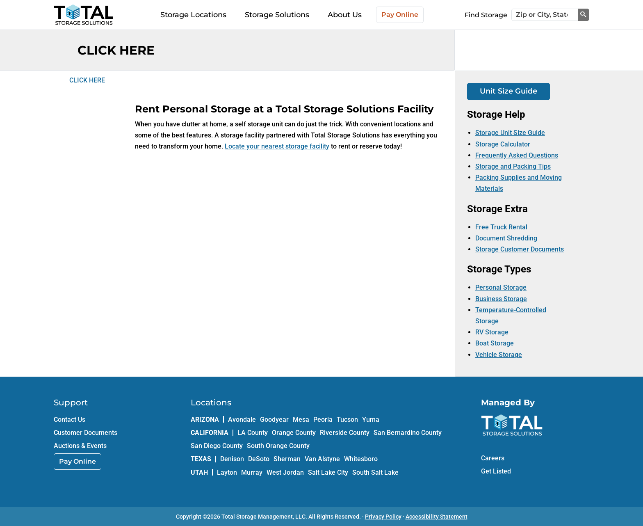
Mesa (301, 419)
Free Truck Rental (501, 227)
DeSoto (258, 459)
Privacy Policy (383, 516)
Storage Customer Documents (519, 249)
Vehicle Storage (498, 355)
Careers (492, 458)
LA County (252, 433)
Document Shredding (506, 238)
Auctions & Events (80, 446)
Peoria (323, 419)
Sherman (287, 459)
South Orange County (278, 446)
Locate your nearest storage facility (277, 146)
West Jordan (285, 472)
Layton (227, 472)
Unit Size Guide (508, 91)
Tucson (347, 419)
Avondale (242, 419)
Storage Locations (193, 14)
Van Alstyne (322, 459)
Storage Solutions (277, 14)
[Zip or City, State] (544, 15)
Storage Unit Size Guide (510, 133)
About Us (345, 14)
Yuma (370, 419)
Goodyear (274, 419)
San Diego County (217, 446)
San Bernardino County (408, 433)
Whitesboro (361, 459)
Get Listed (496, 471)
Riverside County (344, 433)
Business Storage (501, 299)
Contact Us (69, 419)
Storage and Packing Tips (513, 166)
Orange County (294, 433)
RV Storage (491, 332)
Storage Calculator (502, 144)
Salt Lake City (328, 472)
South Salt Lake (375, 472)
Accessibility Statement (436, 516)
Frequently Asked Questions (516, 155)
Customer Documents (85, 433)
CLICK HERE (87, 80)
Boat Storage (495, 343)
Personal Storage (501, 287)
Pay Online (399, 14)
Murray (251, 472)
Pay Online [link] (77, 461)
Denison (232, 459)
